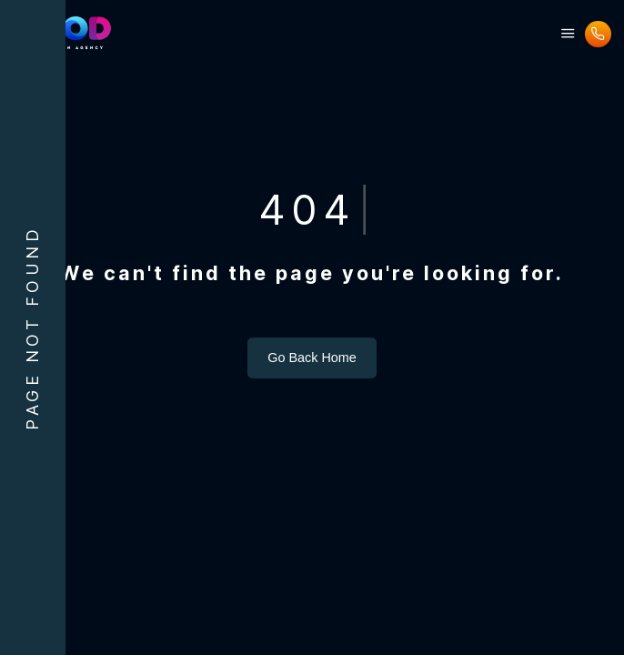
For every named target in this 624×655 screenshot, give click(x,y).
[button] (568, 34)
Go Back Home (312, 357)
